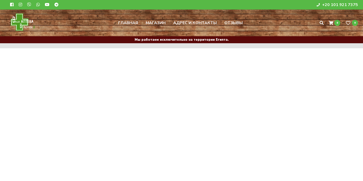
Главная (128, 23)
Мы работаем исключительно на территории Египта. (182, 39)
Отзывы (233, 23)
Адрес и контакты (195, 23)
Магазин (156, 23)
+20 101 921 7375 (337, 5)
